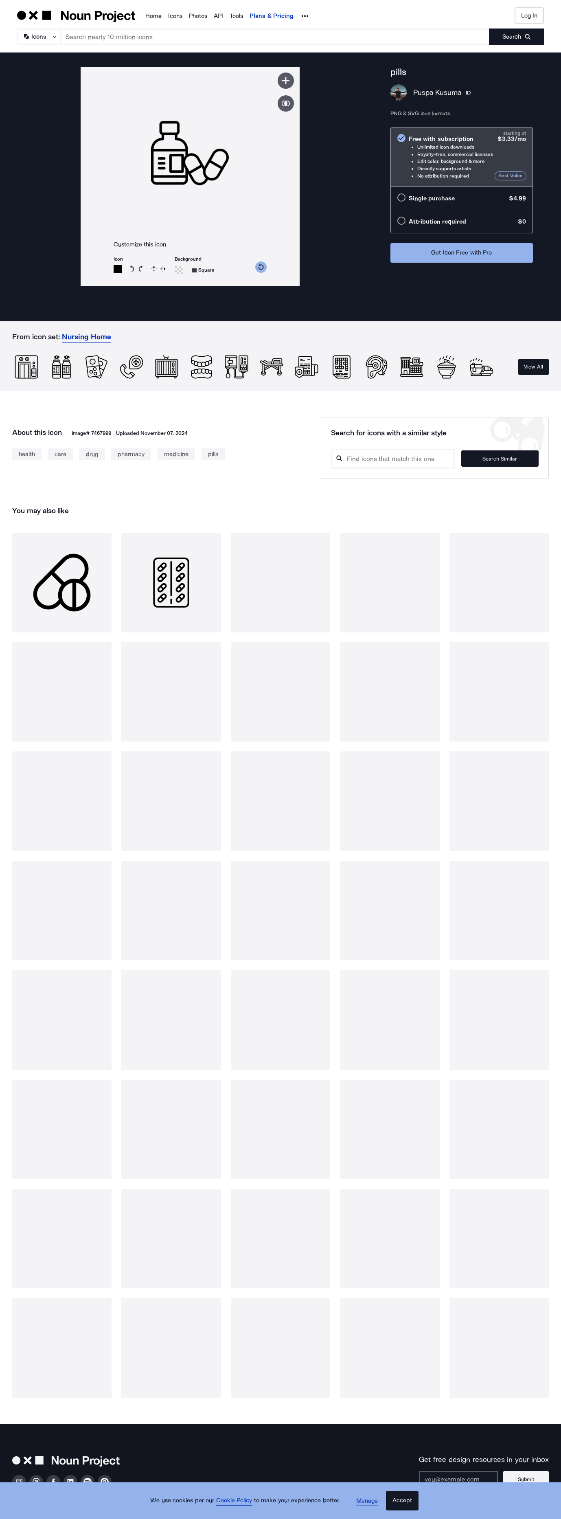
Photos (198, 16)
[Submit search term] (516, 37)
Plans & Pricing (272, 16)
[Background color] (178, 270)
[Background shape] (203, 270)
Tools (236, 16)
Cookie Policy (237, 1504)
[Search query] (401, 459)
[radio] (462, 157)
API (218, 16)
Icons (175, 16)
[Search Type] (38, 37)
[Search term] (275, 37)
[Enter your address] (461, 1479)
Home (153, 16)
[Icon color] (117, 268)
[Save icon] (286, 80)
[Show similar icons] (286, 103)
